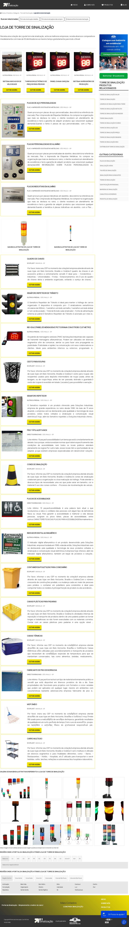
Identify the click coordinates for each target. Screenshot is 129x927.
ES (23, 859)
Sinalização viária (106, 166)
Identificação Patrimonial (109, 185)
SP (29, 859)
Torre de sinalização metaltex (29, 19)
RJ (12, 859)
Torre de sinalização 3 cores (110, 123)
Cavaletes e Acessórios (108, 194)
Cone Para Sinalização (73, 906)
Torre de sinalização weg (109, 142)
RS (44, 859)
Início (74, 4)
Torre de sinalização (107, 99)
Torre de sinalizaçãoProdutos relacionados (112, 85)
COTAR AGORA (11, 90)
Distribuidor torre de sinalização (112, 147)
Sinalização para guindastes (110, 175)
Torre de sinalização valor (109, 95)
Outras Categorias (111, 154)
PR (34, 859)
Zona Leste (48, 878)
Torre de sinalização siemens (110, 137)
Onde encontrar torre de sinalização (77, 19)
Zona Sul (39, 878)
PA (80, 859)
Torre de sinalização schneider (111, 113)
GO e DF (67, 859)
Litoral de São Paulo (76, 878)
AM (74, 859)
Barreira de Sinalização (108, 189)
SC (39, 859)
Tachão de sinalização (108, 170)
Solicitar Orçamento (113, 76)
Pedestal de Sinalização (108, 199)
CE (60, 859)
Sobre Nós (89, 4)
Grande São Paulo (61, 878)
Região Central (6, 878)
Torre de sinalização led (109, 128)
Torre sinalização (106, 118)
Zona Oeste (29, 878)
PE (50, 859)
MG (18, 859)
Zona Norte (18, 878)
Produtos (107, 4)
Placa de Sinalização (107, 161)
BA (55, 859)
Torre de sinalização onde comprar (52, 19)
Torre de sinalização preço (110, 132)
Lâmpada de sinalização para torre (112, 104)
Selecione (5, 859)
